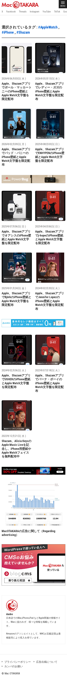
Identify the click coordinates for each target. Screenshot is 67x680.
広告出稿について (46, 661)
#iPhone (8, 32)
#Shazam (23, 32)
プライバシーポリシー (17, 661)
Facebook (11, 11)
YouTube (47, 11)
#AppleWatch (48, 27)
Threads (23, 11)
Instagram (34, 11)
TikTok (57, 11)
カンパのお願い (13, 666)
